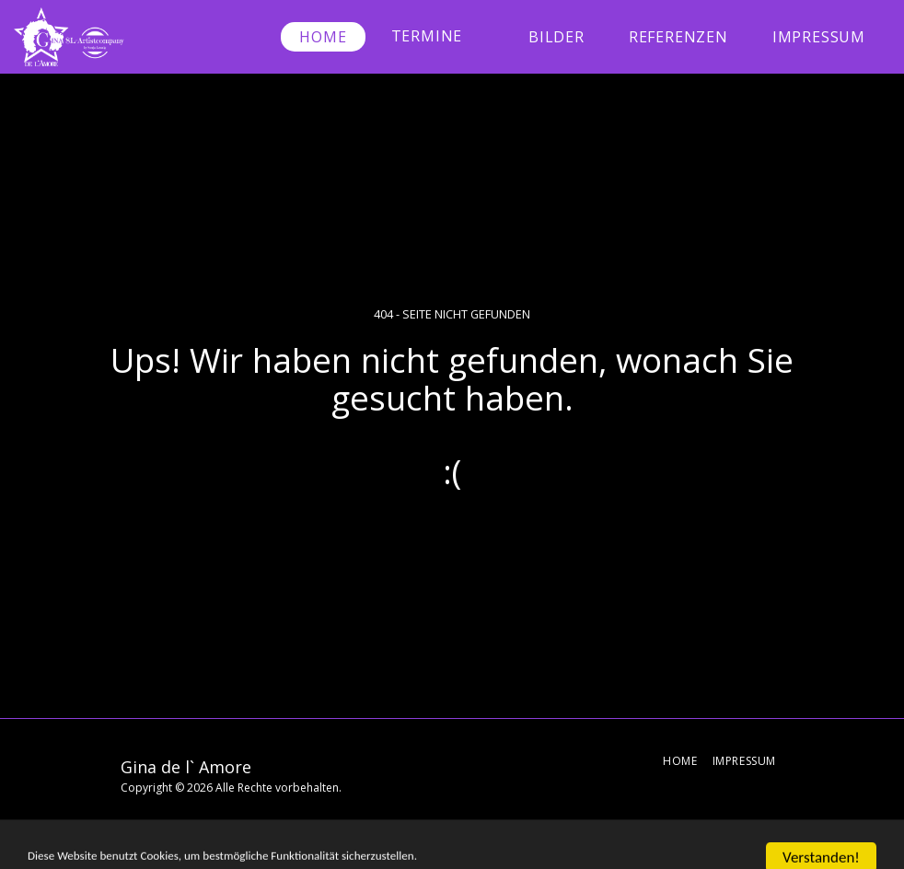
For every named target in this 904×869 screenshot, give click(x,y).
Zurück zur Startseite (452, 540)
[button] (438, 36)
